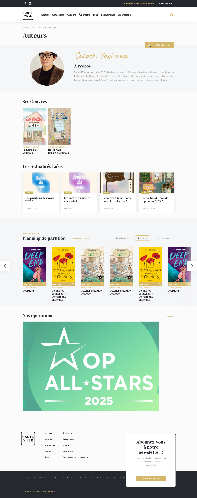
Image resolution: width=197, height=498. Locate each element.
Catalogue (58, 14)
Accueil (45, 14)
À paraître (84, 14)
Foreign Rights (165, 3)
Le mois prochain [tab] (163, 238)
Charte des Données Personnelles (104, 478)
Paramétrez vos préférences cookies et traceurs (41, 491)
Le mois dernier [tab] (122, 238)
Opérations (124, 14)
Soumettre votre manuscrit (138, 3)
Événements (108, 14)
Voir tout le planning (79, 238)
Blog (95, 14)
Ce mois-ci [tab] (142, 238)
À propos (49, 439)
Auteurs (71, 14)
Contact (67, 445)
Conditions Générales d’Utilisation (75, 478)
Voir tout (168, 316)
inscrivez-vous (151, 478)
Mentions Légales (50, 478)
